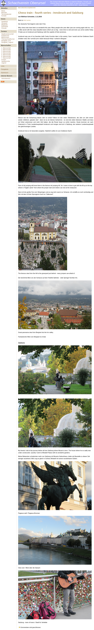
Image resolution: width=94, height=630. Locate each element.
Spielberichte (5, 61)
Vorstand (4, 23)
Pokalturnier (5, 35)
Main (19, 7)
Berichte (4, 12)
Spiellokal (4, 21)
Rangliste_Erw (6, 40)
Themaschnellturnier (8, 39)
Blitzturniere (5, 37)
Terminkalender (6, 14)
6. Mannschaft (6, 56)
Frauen (3, 59)
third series (27, 20)
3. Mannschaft (6, 51)
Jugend (3, 63)
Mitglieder (4, 25)
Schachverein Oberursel (26, 3)
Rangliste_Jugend (7, 42)
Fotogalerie (4, 69)
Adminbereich (5, 78)
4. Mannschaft (6, 53)
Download (4, 26)
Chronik (3, 28)
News (3, 11)
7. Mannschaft (6, 58)
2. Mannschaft (6, 49)
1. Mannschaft (6, 48)
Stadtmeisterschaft (7, 34)
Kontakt (3, 16)
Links (2, 66)
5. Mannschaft (6, 54)
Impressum (4, 72)
